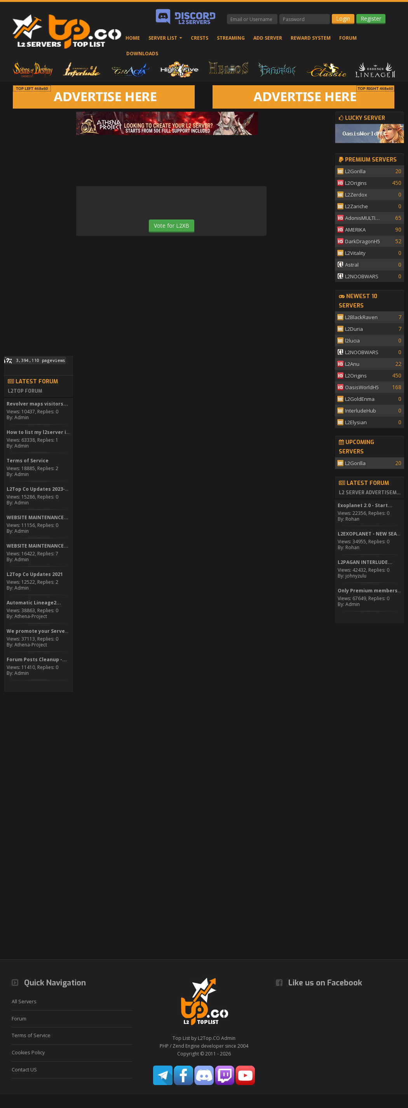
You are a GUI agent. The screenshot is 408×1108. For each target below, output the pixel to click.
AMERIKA (355, 229)
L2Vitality (355, 252)
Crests (199, 38)
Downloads (142, 53)
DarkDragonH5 (362, 241)
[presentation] (172, 204)
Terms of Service (31, 1035)
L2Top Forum (25, 391)
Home (133, 38)
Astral (352, 264)
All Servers (24, 1001)
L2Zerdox (356, 194)
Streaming (231, 38)
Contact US (24, 1069)
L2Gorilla (355, 171)
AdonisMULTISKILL (363, 217)
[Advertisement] (38, 228)
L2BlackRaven (361, 317)
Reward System (311, 38)
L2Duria (354, 328)
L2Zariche (356, 206)
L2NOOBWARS (361, 276)
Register (371, 18)
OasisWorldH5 (362, 387)
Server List (162, 38)
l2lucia (352, 340)
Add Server (267, 38)
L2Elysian (356, 422)
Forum (348, 38)
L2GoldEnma (360, 398)
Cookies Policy (28, 1052)
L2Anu (352, 363)
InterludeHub (360, 410)
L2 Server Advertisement (370, 493)
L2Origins (356, 182)
